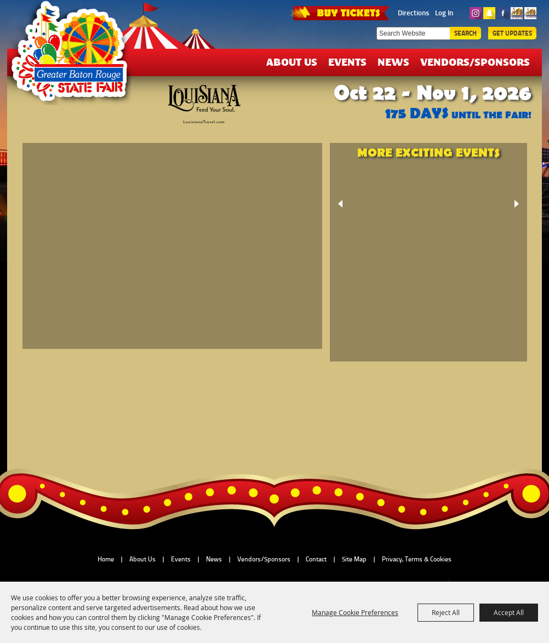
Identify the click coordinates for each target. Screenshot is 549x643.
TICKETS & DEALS (341, 12)
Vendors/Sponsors (475, 61)
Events (347, 61)
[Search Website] (413, 33)
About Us (291, 61)
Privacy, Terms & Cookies (416, 559)
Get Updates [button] (512, 33)
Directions (413, 12)
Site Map (354, 559)
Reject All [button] (446, 612)
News (393, 61)
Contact (316, 559)
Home (106, 559)
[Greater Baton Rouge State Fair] (74, 56)
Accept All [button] (509, 612)
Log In (444, 12)
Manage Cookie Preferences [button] (355, 612)
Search (465, 33)
